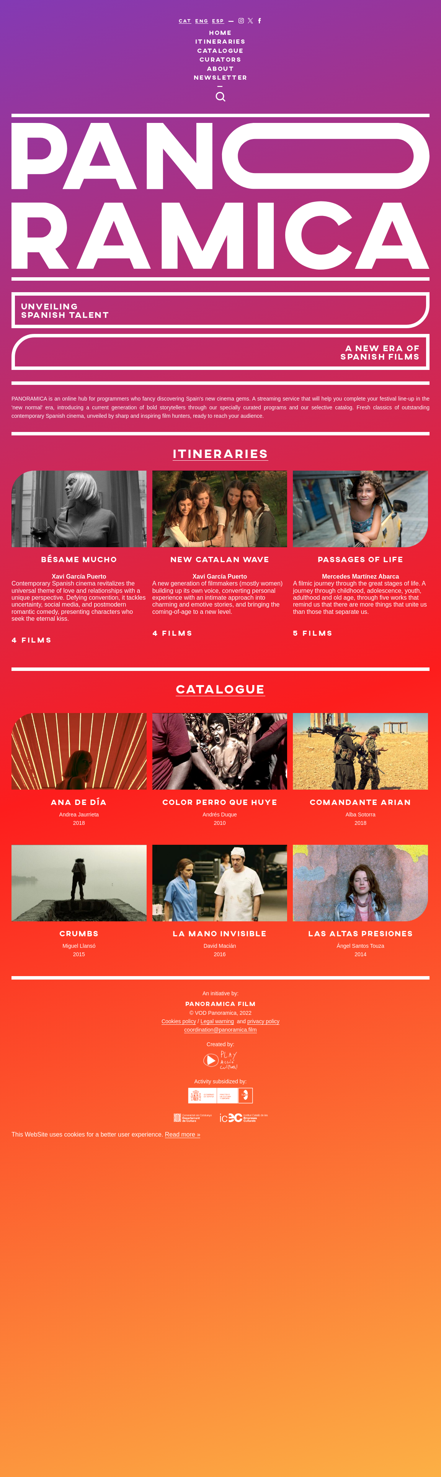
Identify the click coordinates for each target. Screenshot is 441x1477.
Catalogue (220, 50)
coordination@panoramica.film (220, 1030)
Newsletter (221, 77)
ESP (218, 20)
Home (220, 32)
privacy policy (263, 1021)
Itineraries (220, 41)
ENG (201, 20)
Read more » (183, 1134)
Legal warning (217, 1021)
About (220, 68)
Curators (220, 59)
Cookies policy (179, 1021)
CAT (185, 20)
